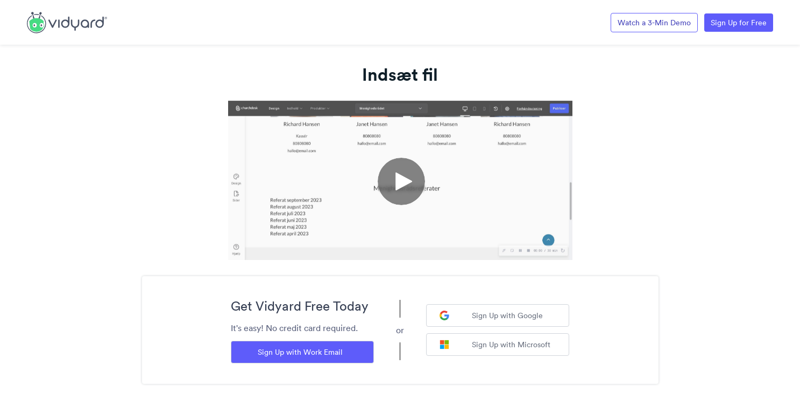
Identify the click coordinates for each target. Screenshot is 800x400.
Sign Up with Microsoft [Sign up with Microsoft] (495, 344)
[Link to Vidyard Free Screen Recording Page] (67, 21)
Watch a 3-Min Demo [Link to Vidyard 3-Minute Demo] (654, 22)
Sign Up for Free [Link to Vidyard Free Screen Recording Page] (739, 22)
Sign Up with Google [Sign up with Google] (491, 315)
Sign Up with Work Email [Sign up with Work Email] (300, 352)
